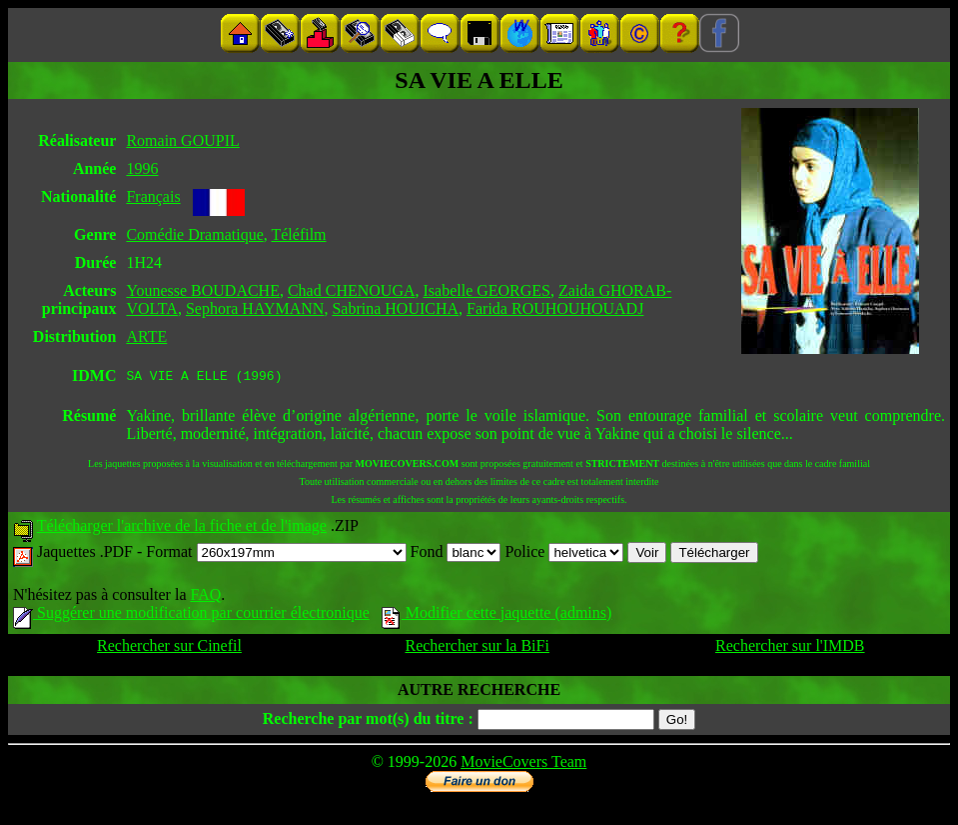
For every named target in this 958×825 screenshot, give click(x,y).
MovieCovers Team (523, 764)
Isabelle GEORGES (486, 290)
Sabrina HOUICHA (395, 308)
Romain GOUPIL (182, 140)
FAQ (205, 597)
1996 (142, 168)
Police (563, 554)
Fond (456, 554)
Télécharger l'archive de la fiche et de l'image (182, 528)
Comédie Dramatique (194, 234)
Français (153, 196)
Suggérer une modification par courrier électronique (191, 615)
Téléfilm (298, 234)
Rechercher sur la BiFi (476, 648)
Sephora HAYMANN (255, 308)
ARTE (146, 336)
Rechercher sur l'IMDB (790, 648)
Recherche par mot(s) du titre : (368, 721)
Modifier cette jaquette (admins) (497, 615)
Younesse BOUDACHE (203, 290)
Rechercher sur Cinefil (169, 648)
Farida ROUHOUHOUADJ (555, 308)
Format (276, 554)
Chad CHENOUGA (352, 290)
